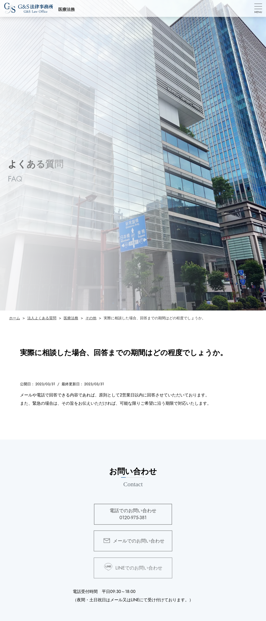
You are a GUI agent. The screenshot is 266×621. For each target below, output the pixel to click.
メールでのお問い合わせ (138, 544)
